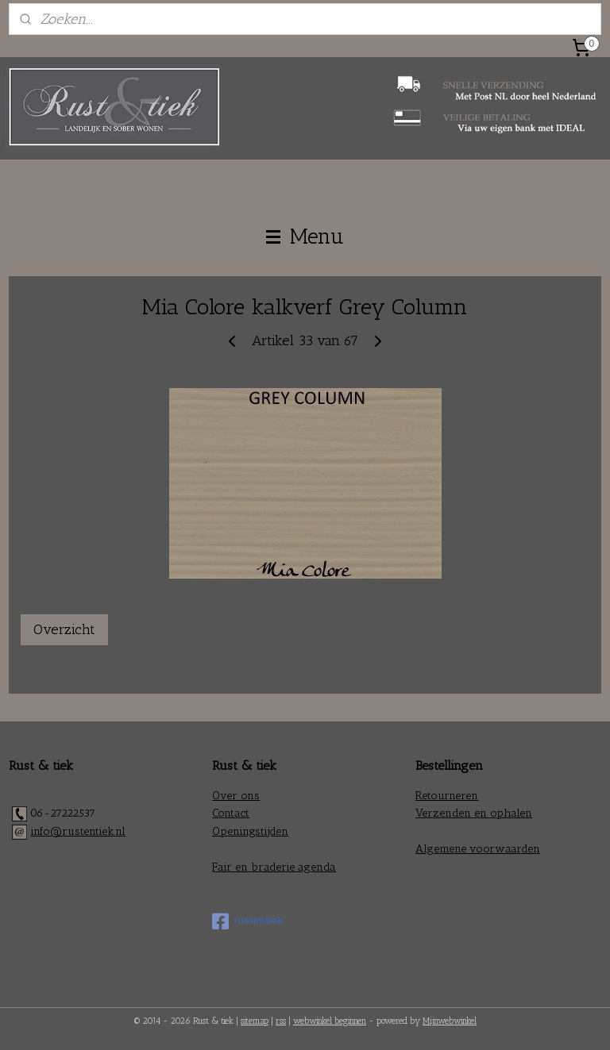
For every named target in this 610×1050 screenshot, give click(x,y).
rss (281, 1021)
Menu (305, 236)
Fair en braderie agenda (274, 867)
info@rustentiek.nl (77, 831)
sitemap (254, 1021)
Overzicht (64, 629)
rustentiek (247, 921)
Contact (230, 813)
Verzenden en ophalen (473, 813)
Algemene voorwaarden (477, 849)
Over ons (236, 795)
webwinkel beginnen (329, 1021)
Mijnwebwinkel (450, 1021)
